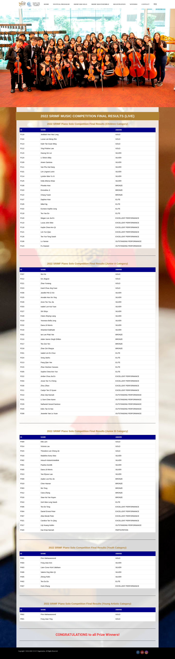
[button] (4, 58)
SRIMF (35, 651)
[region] (87, 58)
